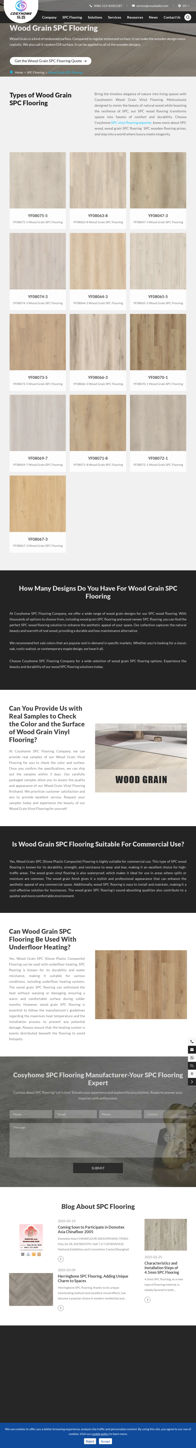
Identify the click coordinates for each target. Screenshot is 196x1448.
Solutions (95, 17)
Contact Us (172, 17)
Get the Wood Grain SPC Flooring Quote (51, 60)
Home (19, 72)
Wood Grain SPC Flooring (65, 72)
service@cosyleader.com (152, 5)
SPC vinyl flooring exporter (131, 122)
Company (49, 17)
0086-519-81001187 (108, 5)
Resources (135, 17)
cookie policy (100, 1434)
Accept (105, 1441)
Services (114, 17)
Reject (90, 1441)
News (153, 17)
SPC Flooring (72, 17)
